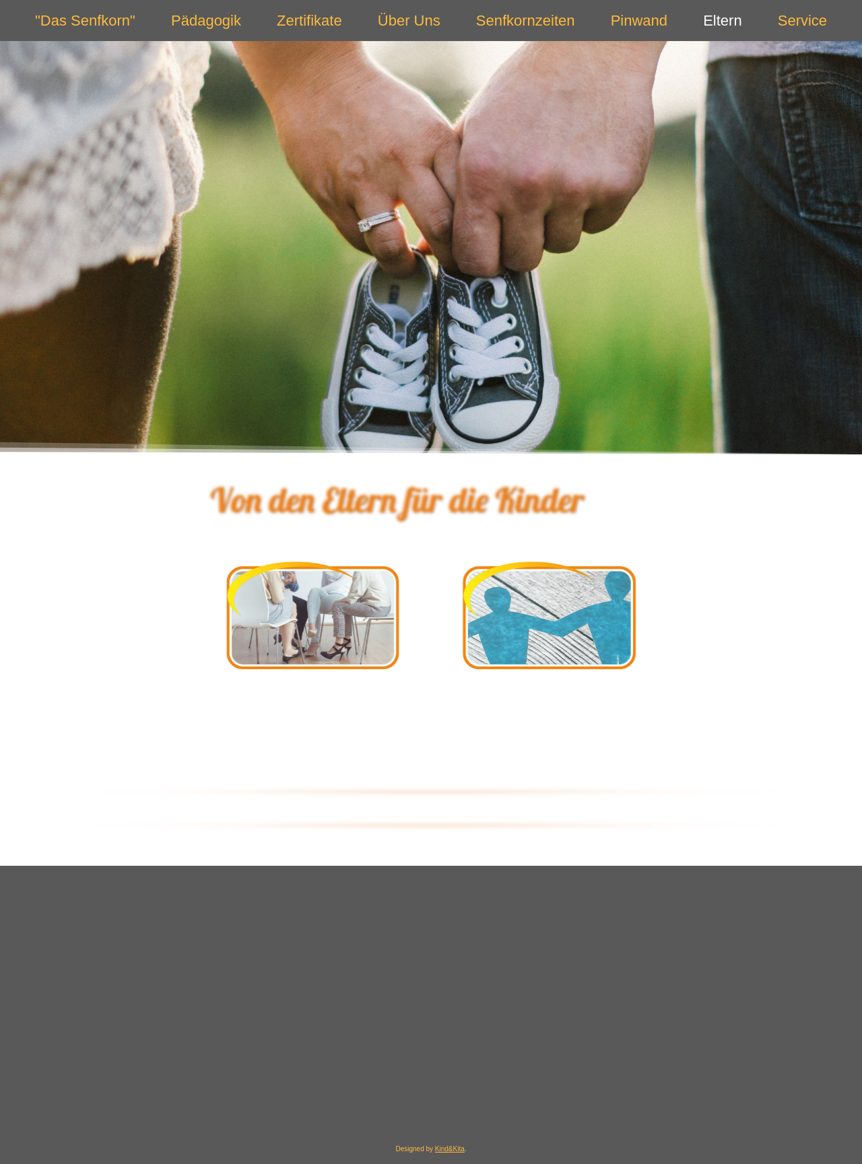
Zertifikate (309, 20)
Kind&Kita (450, 1149)
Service (802, 20)
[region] (431, 247)
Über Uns (409, 20)
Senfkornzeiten (525, 20)
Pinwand (639, 20)
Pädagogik (206, 20)
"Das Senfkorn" (85, 20)
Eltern (722, 20)
